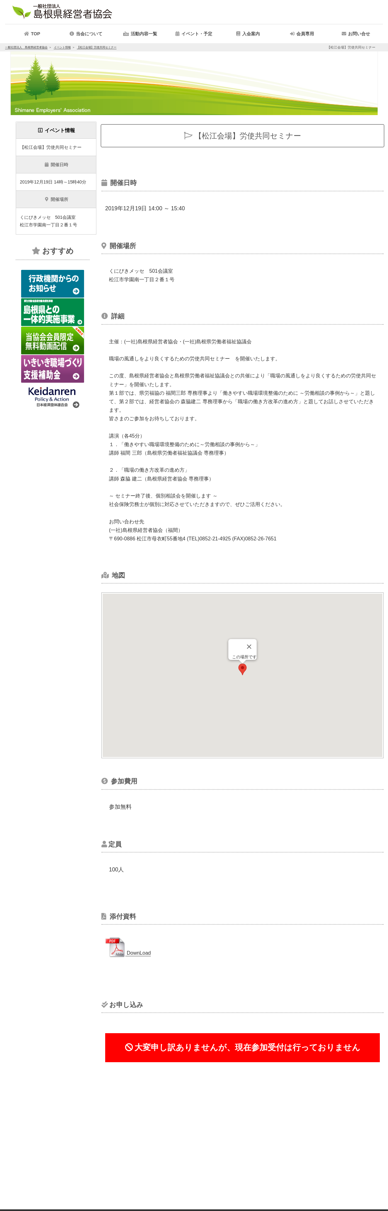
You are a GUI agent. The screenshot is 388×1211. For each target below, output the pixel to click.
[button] (140, 33)
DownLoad (128, 953)
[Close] (249, 646)
